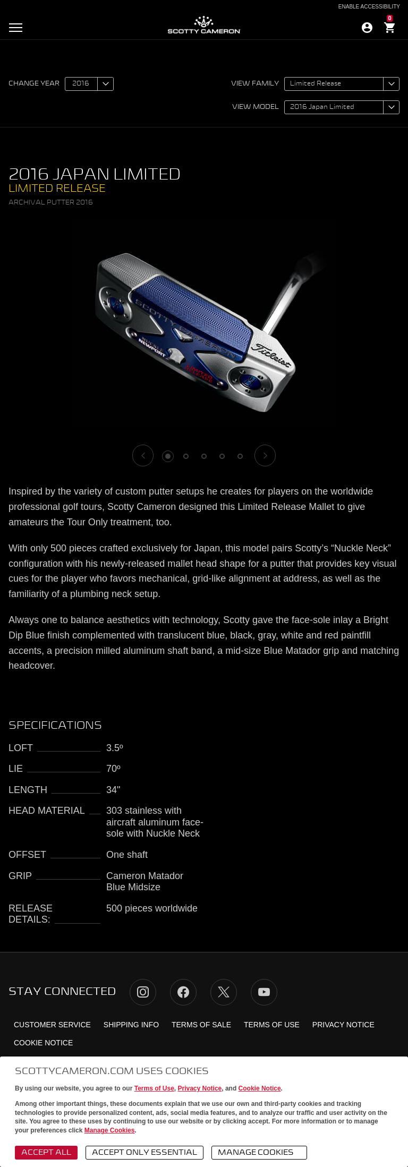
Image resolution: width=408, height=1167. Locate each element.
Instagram (143, 992)
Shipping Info (131, 1024)
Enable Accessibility (369, 7)
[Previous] (143, 455)
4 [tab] (222, 456)
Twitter (223, 992)
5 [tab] (240, 456)
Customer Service (52, 1024)
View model (255, 107)
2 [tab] (186, 456)
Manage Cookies (109, 1130)
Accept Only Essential (144, 1152)
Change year (34, 84)
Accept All (46, 1152)
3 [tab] (204, 456)
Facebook (183, 992)
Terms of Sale (201, 1024)
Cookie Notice (260, 1088)
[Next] (265, 455)
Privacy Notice (200, 1088)
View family (255, 84)
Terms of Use (154, 1088)
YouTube (264, 992)
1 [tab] (168, 456)
